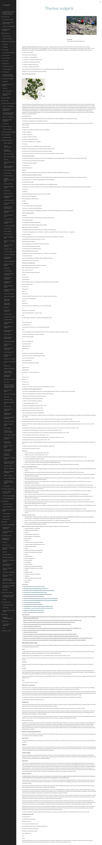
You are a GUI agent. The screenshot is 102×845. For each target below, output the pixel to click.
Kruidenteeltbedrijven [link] (7, 506)
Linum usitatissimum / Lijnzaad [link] (8, 323)
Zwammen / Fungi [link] (6, 630)
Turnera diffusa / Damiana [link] (9, 434)
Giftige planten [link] (6, 63)
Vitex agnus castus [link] (8, 465)
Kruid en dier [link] (5, 100)
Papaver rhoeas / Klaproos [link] (8, 344)
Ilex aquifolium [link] (7, 486)
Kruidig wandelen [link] (6, 516)
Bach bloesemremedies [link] (8, 19)
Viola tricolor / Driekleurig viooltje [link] (9, 458)
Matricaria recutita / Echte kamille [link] (8, 331)
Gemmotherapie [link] (6, 55)
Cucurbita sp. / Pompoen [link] (9, 225)
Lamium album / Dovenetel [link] (7, 310)
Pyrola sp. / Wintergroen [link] (8, 106)
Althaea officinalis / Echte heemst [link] (9, 163)
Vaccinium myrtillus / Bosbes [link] (8, 446)
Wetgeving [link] (5, 614)
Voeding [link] (4, 599)
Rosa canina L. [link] (7, 382)
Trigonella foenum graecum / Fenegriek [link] (8, 431)
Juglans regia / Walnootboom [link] (7, 304)
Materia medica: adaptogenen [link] (6, 528)
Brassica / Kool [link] (7, 190)
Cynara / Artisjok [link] (7, 231)
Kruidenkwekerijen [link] (7, 137)
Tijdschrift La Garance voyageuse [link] (7, 569)
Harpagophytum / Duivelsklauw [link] (8, 278)
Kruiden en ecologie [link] (7, 129)
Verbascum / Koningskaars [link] (7, 454)
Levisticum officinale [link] (8, 319)
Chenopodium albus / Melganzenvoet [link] (7, 109)
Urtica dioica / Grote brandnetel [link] (8, 438)
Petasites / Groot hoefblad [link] (8, 355)
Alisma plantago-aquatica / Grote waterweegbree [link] (8, 113)
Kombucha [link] (6, 307)
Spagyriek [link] (5, 551)
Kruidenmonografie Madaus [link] (9, 495)
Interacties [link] (5, 88)
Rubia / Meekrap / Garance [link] (8, 390)
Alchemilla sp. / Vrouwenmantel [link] (7, 150)
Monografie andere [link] (7, 535)
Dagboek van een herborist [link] (9, 41)
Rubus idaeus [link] (7, 396)
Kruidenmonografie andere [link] (9, 489)
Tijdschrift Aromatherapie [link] (8, 557)
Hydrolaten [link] (5, 81)
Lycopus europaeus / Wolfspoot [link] (8, 327)
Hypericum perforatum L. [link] (9, 296)
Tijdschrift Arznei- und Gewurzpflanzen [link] (7, 564)
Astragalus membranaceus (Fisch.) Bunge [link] (9, 180)
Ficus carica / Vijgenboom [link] (9, 251)
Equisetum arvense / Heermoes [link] (8, 245)
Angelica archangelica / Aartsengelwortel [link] (9, 167)
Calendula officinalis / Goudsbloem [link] (8, 196)
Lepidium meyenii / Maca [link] (9, 316)
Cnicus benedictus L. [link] (8, 219)
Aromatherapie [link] (6, 16)
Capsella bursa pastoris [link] (9, 200)
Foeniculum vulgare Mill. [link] (9, 261)
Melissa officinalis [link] (8, 334)
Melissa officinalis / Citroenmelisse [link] (8, 338)
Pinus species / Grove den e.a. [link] (9, 362)
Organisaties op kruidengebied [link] (6, 539)
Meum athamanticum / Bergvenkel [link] (8, 532)
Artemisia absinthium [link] (8, 175)
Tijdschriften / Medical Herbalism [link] (7, 575)
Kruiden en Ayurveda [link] (7, 126)
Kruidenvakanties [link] (6, 513)
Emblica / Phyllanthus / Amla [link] (9, 237)
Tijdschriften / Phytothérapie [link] (9, 583)
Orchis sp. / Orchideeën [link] (8, 116)
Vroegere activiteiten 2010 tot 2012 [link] (9, 611)
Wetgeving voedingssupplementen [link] (8, 618)
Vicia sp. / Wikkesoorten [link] (9, 478)
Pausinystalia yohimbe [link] (9, 352)
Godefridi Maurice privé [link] (8, 66)
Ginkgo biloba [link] (7, 268)
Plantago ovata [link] (7, 365)
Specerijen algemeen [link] (7, 554)
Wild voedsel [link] (5, 621)
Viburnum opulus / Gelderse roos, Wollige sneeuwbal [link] (9, 596)
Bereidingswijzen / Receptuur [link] (7, 30)
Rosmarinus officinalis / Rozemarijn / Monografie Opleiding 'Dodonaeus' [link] (9, 386)
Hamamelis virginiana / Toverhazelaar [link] (9, 274)
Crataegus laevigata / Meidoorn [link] (8, 222)
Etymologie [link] (5, 47)
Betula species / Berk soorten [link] (8, 187)
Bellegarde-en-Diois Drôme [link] (9, 26)
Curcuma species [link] (8, 228)
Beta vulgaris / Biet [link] (8, 183)
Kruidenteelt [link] (5, 501)
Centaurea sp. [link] (6, 123)
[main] (59, 8)
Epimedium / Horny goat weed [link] (9, 241)
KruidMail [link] (5, 521)
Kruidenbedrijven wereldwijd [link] (9, 132)
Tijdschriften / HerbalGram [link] (9, 572)
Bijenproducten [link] (6, 33)
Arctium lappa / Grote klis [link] (9, 170)
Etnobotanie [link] (5, 44)
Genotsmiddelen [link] (6, 58)
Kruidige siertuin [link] (6, 519)
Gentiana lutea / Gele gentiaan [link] (8, 264)
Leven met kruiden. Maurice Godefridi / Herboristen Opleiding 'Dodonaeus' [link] (9, 13)
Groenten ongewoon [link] (7, 69)
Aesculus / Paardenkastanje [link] (7, 146)
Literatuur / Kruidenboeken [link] (9, 524)
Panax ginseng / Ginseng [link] (9, 341)
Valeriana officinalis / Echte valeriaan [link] (8, 450)
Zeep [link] (4, 628)
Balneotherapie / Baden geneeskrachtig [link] (8, 23)
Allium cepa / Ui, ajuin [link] (8, 153)
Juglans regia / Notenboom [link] (7, 300)
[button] (100, 1)
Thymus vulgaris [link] (7, 428)
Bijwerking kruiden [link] (7, 36)
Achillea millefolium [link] (8, 143)
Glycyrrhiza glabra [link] (8, 270)
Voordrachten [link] (6, 607)
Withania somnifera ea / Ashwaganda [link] (9, 472)
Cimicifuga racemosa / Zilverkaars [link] (9, 211)
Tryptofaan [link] (5, 589)
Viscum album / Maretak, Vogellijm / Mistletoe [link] (9, 462)
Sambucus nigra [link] (7, 406)
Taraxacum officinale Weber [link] (8, 424)
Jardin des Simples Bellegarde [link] (7, 94)
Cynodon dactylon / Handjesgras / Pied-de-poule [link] (9, 482)
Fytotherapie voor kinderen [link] (9, 52)
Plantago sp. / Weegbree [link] (9, 368)
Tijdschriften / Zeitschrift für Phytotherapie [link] (9, 586)
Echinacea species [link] (8, 234)
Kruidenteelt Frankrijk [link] (7, 504)
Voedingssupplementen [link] (8, 604)
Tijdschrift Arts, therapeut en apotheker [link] (9, 560)
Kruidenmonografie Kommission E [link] (7, 492)
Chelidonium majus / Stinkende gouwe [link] (8, 207)
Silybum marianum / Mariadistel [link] (8, 410)
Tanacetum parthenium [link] (9, 421)
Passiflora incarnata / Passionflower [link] (8, 348)
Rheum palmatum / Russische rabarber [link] (8, 372)
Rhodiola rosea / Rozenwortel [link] (7, 376)
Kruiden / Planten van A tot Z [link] (9, 103)
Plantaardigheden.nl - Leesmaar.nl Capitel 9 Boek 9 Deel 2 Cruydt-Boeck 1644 (38, 608)
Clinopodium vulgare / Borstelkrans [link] (7, 120)
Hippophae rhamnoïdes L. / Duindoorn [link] (9, 290)
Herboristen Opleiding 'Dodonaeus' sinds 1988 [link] (8, 75)
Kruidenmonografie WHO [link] (8, 498)
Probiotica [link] (5, 542)
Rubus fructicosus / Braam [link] (9, 394)
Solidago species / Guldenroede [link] (8, 414)
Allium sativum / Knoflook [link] (9, 156)
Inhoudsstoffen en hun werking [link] (7, 85)
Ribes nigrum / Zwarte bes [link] (9, 379)
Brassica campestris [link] (8, 193)
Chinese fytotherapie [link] (7, 38)
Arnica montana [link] (7, 173)
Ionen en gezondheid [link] (7, 91)
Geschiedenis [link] (6, 60)
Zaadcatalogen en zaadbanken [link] (6, 624)
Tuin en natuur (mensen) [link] (8, 592)
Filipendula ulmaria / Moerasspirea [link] (8, 258)
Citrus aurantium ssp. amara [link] (8, 215)
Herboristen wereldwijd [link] (8, 78)
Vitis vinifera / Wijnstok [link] (9, 468)
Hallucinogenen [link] (6, 71)
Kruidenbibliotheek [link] (7, 134)
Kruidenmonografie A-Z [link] (8, 140)
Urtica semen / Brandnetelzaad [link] (7, 442)
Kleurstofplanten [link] (6, 97)
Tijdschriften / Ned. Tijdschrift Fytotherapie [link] (8, 579)
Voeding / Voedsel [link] (6, 602)
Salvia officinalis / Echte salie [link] (9, 403)
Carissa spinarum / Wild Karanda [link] (9, 203)
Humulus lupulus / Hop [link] (9, 293)
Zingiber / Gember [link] (8, 475)
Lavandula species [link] (8, 314)
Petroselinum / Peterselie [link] (9, 358)
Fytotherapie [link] (6, 49)
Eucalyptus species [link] (8, 249)
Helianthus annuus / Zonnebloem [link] (8, 282)
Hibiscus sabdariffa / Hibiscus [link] (8, 286)
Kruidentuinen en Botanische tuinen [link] (9, 510)
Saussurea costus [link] (6, 545)
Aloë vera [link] (6, 159)
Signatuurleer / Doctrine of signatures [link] (8, 548)
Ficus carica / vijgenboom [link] (9, 254)
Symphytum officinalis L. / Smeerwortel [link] (9, 418)
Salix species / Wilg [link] (8, 399)
